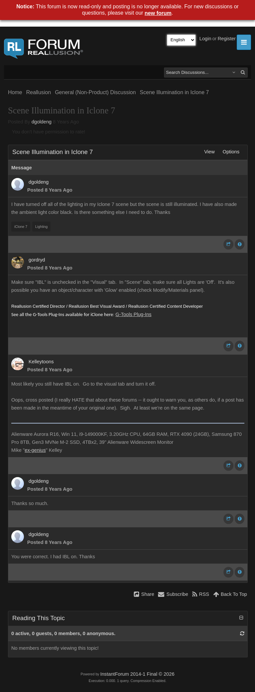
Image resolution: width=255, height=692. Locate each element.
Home (15, 92)
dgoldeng (41, 121)
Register (226, 38)
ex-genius (35, 450)
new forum (158, 13)
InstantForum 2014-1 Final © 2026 (137, 674)
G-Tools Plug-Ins (133, 314)
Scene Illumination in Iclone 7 (174, 92)
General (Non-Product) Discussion (95, 92)
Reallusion (38, 92)
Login (206, 38)
